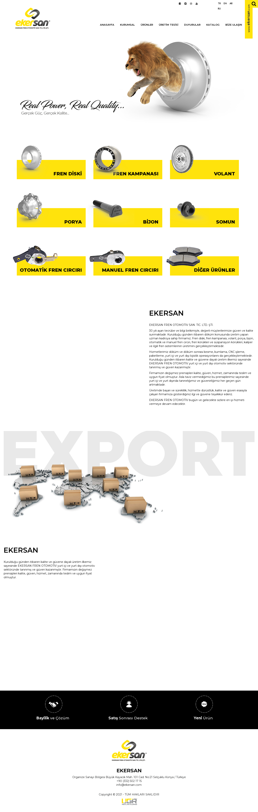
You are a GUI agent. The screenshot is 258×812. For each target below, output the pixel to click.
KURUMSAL (127, 24)
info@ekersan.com (129, 785)
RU (219, 8)
